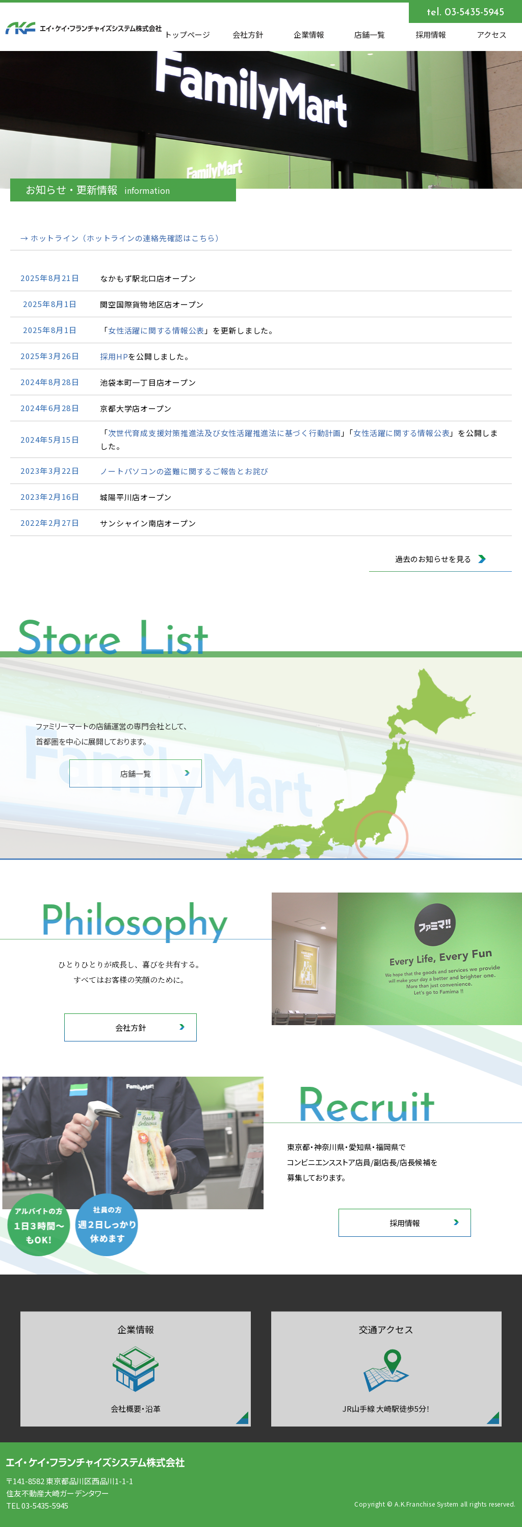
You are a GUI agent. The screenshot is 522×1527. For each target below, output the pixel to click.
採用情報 (430, 34)
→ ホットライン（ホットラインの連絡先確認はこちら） (121, 240)
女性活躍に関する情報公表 (156, 332)
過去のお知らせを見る (440, 560)
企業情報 (309, 34)
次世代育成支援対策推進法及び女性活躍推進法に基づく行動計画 (224, 434)
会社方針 (247, 34)
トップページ (187, 34)
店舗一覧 (369, 34)
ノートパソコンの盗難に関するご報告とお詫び (184, 473)
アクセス (492, 34)
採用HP (114, 358)
